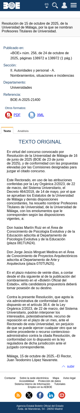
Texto (7, 131)
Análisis (23, 131)
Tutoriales (59, 384)
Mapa (56, 378)
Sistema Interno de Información (32, 384)
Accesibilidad (26, 381)
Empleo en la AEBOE (40, 387)
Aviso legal (69, 378)
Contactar (10, 378)
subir (70, 366)
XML (40, 115)
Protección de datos (49, 381)
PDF (17, 115)
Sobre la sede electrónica (34, 378)
